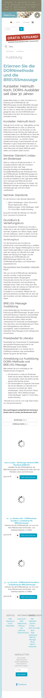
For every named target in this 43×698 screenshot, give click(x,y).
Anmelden (26, 22)
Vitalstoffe (32, 621)
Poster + (32, 626)
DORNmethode (16, 5)
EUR (18, 22)
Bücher (32, 623)
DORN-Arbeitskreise (20, 9)
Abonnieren (21, 674)
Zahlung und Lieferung (21, 628)
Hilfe (10, 619)
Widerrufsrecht (23, 633)
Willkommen (9, 2)
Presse (7, 7)
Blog (32, 642)
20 (20, 424)
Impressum (21, 619)
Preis (20, 420)
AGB (21, 621)
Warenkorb (10, 621)
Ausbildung (33, 635)
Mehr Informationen (28, 477)
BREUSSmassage (30, 5)
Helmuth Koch (22, 2)
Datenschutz (22, 623)
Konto (10, 623)
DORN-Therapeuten (19, 7)
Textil (32, 633)
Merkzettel (10, 626)
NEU (32, 619)
